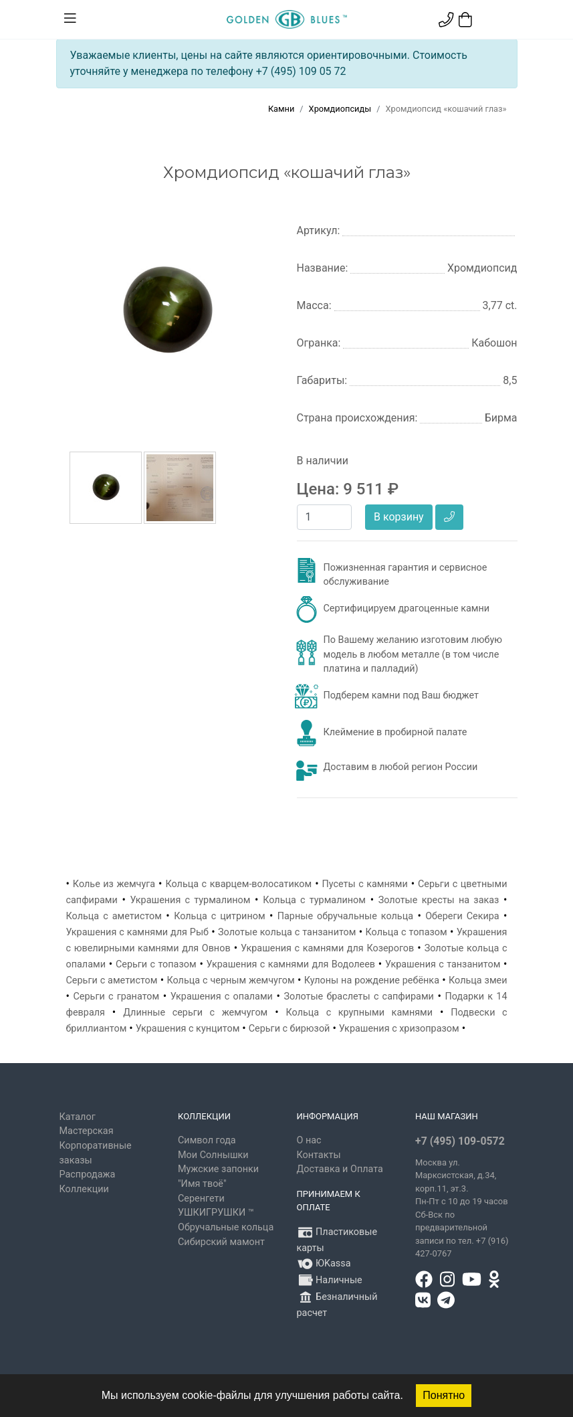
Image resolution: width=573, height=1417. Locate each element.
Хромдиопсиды (340, 109)
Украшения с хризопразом (399, 1028)
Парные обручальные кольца (345, 916)
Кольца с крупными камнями (359, 1012)
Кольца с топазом (406, 932)
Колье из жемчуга (114, 884)
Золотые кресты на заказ (438, 900)
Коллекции (84, 1189)
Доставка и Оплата (340, 1169)
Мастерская (87, 1131)
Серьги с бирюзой (289, 1028)
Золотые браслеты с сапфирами (359, 996)
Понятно (444, 1395)
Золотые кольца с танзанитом (287, 932)
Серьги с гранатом (117, 996)
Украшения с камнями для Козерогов (327, 948)
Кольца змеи (478, 980)
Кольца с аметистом (114, 916)
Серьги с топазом (156, 964)
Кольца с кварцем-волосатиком (238, 884)
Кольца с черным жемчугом (230, 980)
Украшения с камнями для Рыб (137, 932)
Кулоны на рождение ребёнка (371, 980)
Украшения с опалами (221, 996)
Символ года (207, 1140)
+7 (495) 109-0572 (460, 1141)
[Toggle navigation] (70, 18)
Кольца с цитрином (219, 916)
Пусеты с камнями (364, 884)
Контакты (319, 1155)
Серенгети (201, 1198)
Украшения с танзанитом (442, 964)
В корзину (399, 516)
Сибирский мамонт (221, 1242)
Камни (281, 109)
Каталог (78, 1117)
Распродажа (88, 1174)
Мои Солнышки (213, 1155)
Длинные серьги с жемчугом (195, 1012)
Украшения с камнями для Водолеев (291, 964)
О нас (309, 1140)
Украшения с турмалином (190, 900)
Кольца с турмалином (314, 900)
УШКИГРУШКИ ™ (216, 1212)
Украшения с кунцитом (188, 1028)
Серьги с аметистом (112, 980)
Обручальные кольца (225, 1227)
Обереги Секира (462, 916)
